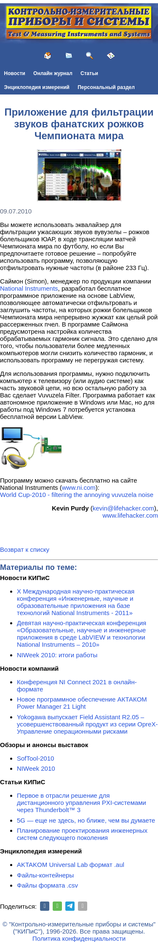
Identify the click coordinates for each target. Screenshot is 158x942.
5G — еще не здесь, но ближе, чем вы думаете (86, 820)
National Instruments (29, 288)
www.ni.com (79, 487)
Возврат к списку (24, 549)
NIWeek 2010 (36, 768)
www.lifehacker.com (130, 515)
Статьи (89, 73)
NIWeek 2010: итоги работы (57, 655)
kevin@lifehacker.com (123, 508)
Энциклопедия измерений (37, 87)
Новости (14, 73)
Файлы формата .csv (47, 885)
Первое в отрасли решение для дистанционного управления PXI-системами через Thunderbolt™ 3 (81, 802)
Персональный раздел (106, 87)
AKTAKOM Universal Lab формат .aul (70, 864)
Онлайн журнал (52, 73)
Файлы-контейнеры (45, 875)
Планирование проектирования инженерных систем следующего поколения (82, 834)
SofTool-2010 (35, 758)
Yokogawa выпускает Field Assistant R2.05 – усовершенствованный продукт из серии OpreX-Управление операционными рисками (87, 724)
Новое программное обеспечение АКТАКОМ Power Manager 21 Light (82, 703)
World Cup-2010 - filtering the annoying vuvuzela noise (76, 494)
